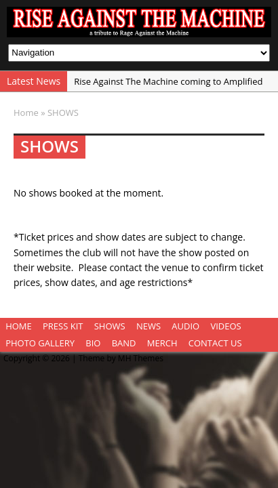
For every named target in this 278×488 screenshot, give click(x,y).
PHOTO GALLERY (40, 343)
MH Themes (140, 358)
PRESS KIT (63, 326)
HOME (18, 326)
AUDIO (185, 326)
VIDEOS (225, 326)
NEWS (148, 326)
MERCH (162, 343)
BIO (92, 343)
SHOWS (109, 326)
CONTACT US (215, 343)
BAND (124, 343)
